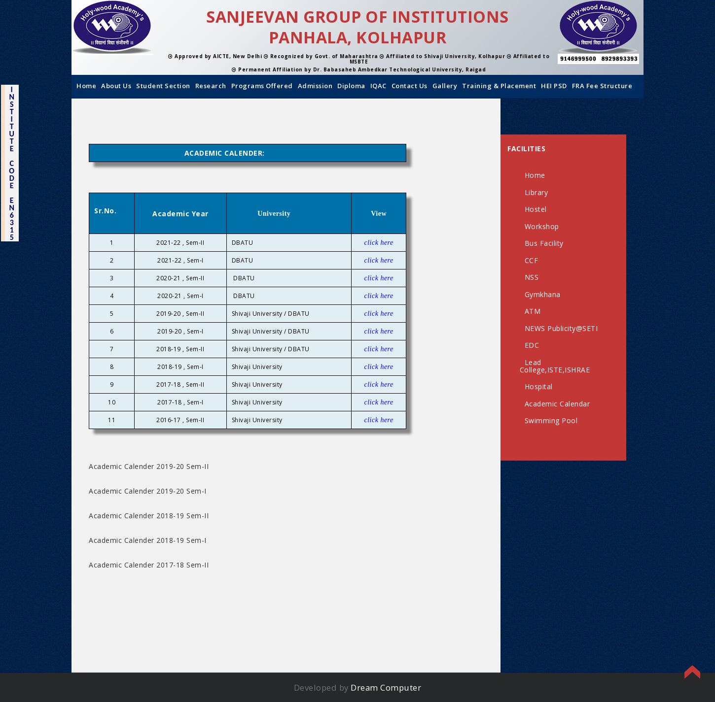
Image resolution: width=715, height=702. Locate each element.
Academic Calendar (557, 403)
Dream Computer (386, 687)
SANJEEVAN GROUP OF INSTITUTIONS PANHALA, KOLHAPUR (357, 27)
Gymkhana (543, 294)
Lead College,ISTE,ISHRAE (555, 366)
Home (86, 85)
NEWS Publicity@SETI (561, 328)
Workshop (542, 226)
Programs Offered (262, 85)
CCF (531, 260)
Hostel (536, 209)
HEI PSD (554, 85)
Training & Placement (499, 85)
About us (116, 85)
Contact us (410, 85)
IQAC (378, 85)
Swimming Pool (551, 420)
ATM (533, 311)
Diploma (351, 85)
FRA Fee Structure (602, 85)
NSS (532, 277)
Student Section (163, 85)
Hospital (539, 386)
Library (536, 192)
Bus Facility (544, 243)
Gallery (445, 85)
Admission (315, 85)
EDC (532, 345)
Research (210, 85)
